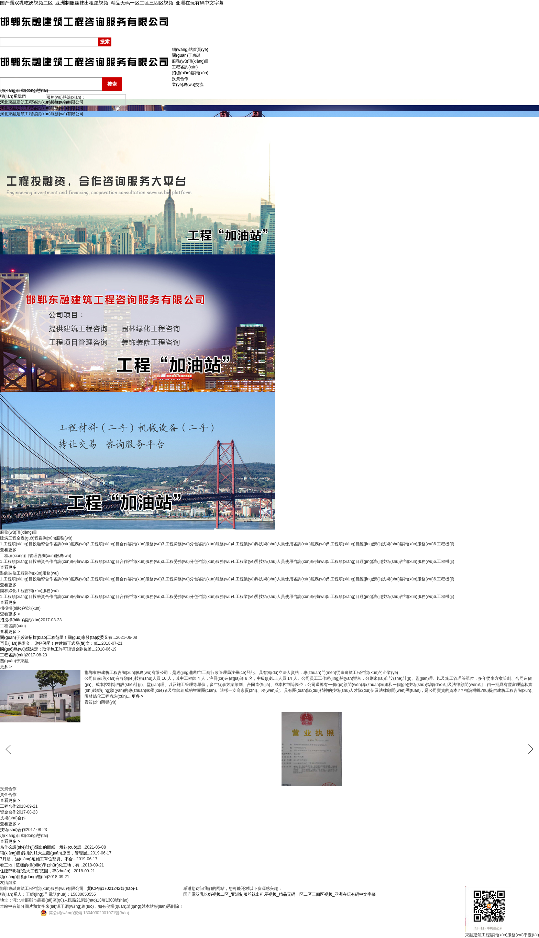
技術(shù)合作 (13, 829)
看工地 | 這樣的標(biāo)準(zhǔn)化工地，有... (41, 865)
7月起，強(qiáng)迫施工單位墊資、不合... (38, 859)
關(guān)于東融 (186, 55)
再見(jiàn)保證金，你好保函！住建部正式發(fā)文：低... (50, 643)
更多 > (6, 666)
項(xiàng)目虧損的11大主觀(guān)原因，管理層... (45, 853)
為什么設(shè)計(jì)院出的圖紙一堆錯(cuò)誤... (42, 847)
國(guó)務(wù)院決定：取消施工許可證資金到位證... (47, 649)
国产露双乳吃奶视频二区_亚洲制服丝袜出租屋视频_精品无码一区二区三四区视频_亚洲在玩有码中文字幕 (112, 3)
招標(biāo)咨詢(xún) (190, 72)
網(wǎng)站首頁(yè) (190, 49)
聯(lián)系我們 (13, 96)
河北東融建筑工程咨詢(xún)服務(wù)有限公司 (42, 102)
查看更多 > (10, 614)
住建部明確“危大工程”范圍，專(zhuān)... (37, 871)
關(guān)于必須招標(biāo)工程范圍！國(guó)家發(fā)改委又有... (58, 637)
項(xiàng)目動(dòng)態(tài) (24, 90)
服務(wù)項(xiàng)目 (190, 61)
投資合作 (180, 78)
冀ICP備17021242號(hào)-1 (112, 888)
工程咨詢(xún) (185, 67)
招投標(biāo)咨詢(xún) (20, 620)
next (527, 749)
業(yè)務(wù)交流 (188, 84)
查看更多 (8, 549)
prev (12, 749)
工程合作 (8, 806)
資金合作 (8, 812)
